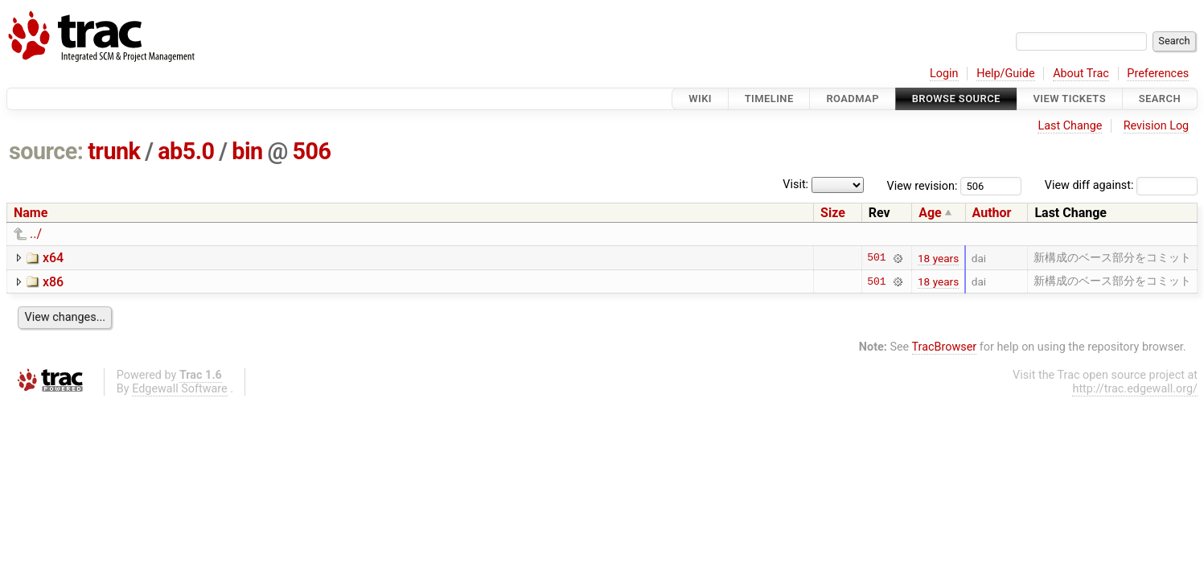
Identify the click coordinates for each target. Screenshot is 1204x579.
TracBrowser (944, 347)
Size (832, 212)
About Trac (1081, 73)
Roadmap (852, 98)
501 (876, 258)
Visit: (795, 184)
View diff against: (1121, 185)
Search (1160, 98)
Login (944, 73)
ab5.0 (186, 151)
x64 (53, 257)
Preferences (1158, 73)
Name (30, 212)
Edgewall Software (180, 389)
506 (311, 151)
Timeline (769, 98)
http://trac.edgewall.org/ (1135, 389)
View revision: (922, 185)
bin (247, 151)
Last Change (1070, 126)
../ (36, 233)
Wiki (700, 98)
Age (930, 212)
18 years (938, 258)
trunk (114, 151)
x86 (53, 282)
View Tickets (1069, 98)
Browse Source (956, 98)
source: (46, 151)
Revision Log (1157, 126)
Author (992, 212)
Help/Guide (1005, 73)
